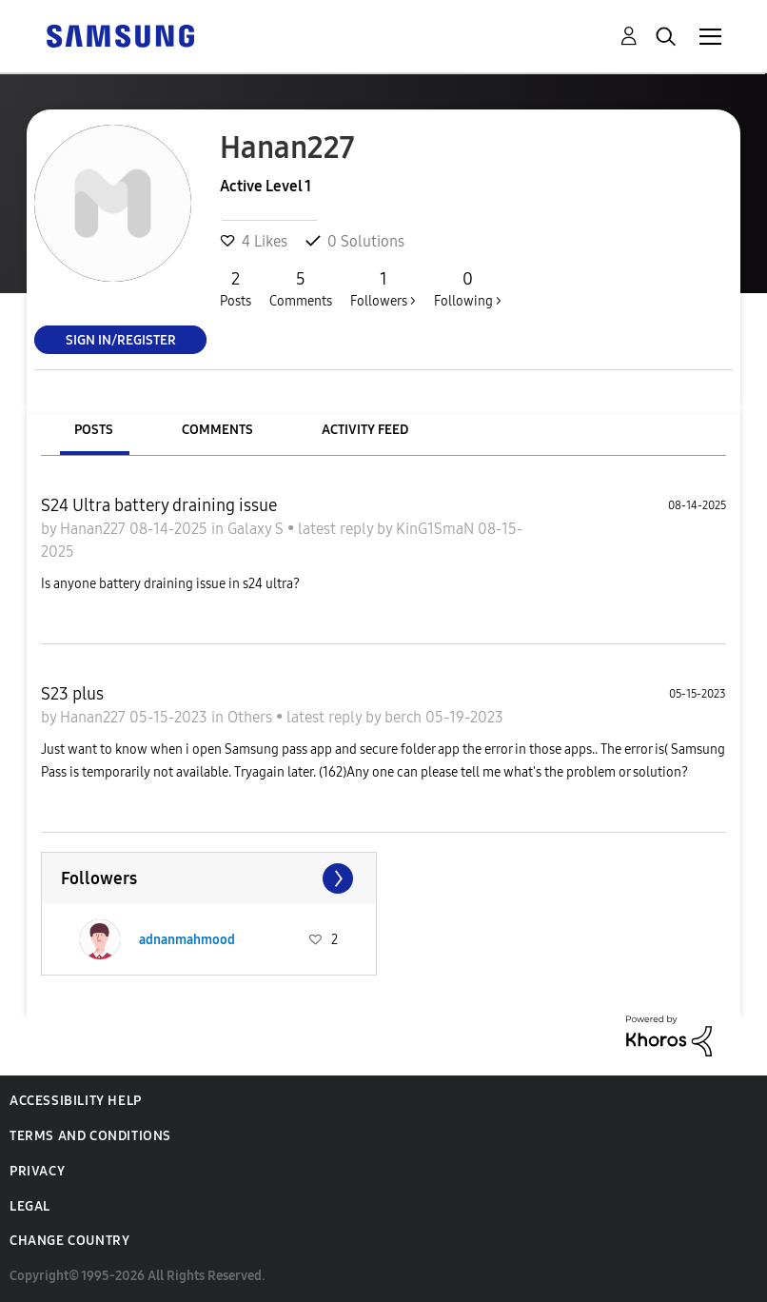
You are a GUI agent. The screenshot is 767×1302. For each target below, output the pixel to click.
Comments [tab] (217, 430)
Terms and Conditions (90, 1136)
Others (251, 717)
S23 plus (72, 693)
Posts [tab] (93, 430)
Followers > (383, 288)
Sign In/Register (121, 339)
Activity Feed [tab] (365, 430)
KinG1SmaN (437, 529)
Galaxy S (257, 529)
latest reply (337, 529)
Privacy (37, 1171)
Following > (468, 288)
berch (404, 717)
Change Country (69, 1241)
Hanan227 (94, 529)
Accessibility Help (76, 1101)
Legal (30, 1206)
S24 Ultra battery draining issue (159, 505)
